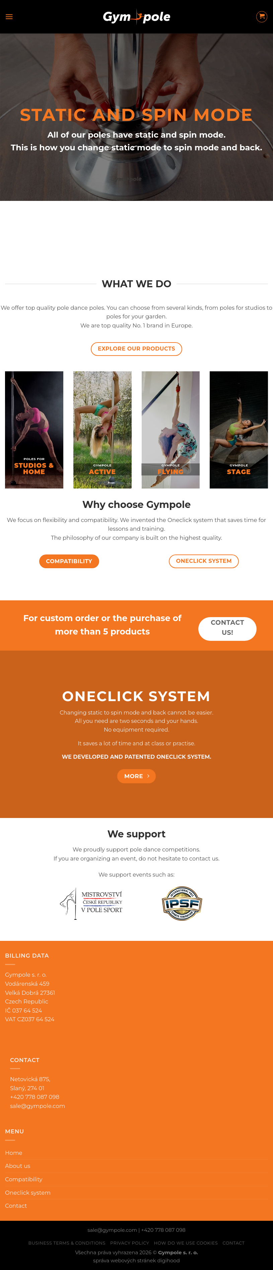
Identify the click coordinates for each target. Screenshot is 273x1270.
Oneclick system (28, 1192)
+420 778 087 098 (163, 1230)
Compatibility (23, 1179)
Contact (16, 1205)
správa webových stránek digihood (136, 1261)
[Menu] (9, 16)
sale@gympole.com (37, 1106)
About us (17, 1166)
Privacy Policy (129, 1243)
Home (13, 1152)
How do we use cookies (186, 1243)
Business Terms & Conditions (66, 1243)
